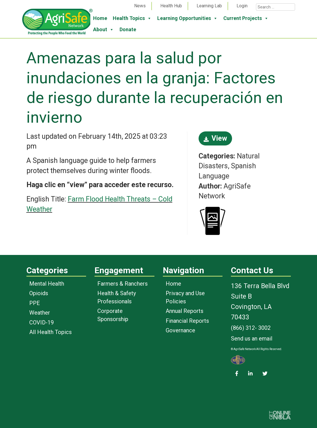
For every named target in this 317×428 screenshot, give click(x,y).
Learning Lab (209, 5)
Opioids (38, 293)
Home (100, 18)
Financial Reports (187, 320)
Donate (128, 29)
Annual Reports (184, 311)
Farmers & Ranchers (122, 283)
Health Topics (132, 18)
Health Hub (171, 5)
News (140, 5)
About (103, 29)
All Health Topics (50, 332)
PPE (34, 303)
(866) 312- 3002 (251, 327)
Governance (180, 330)
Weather (39, 312)
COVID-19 (41, 322)
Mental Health (46, 283)
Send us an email (251, 338)
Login (242, 5)
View (215, 138)
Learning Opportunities (187, 18)
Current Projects (246, 18)
